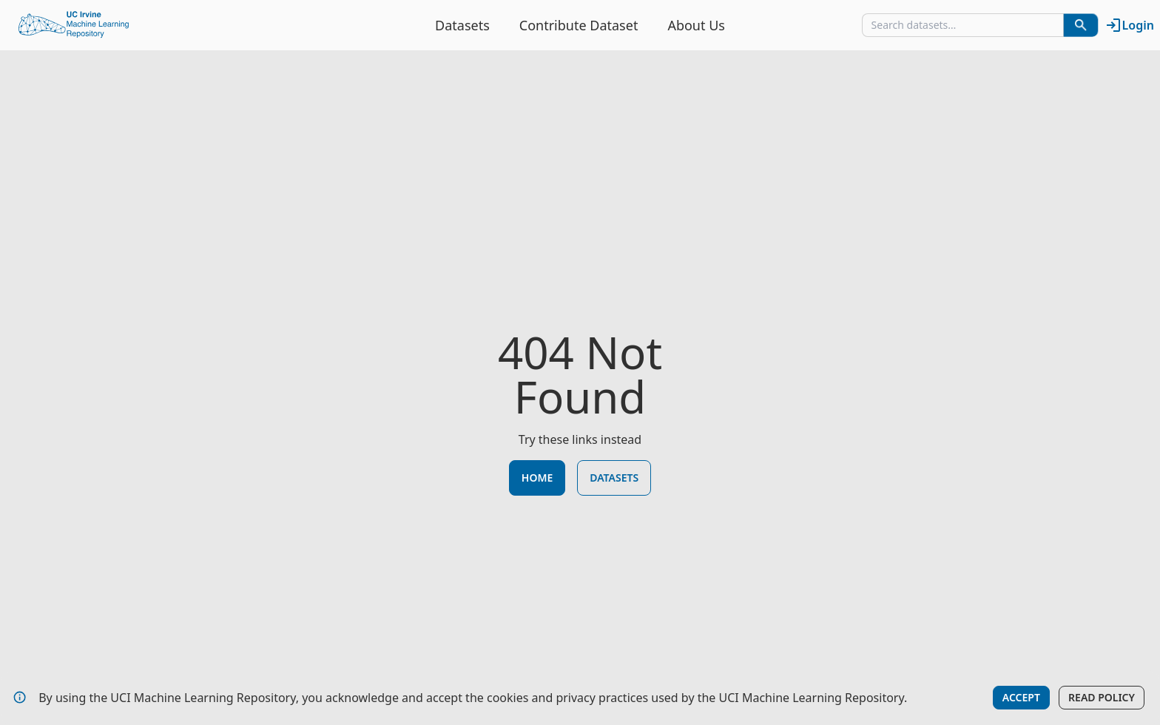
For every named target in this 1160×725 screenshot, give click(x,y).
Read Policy (1101, 697)
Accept (1021, 697)
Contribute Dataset (578, 25)
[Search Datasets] (1081, 25)
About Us (696, 25)
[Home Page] (74, 25)
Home (537, 478)
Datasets (462, 25)
